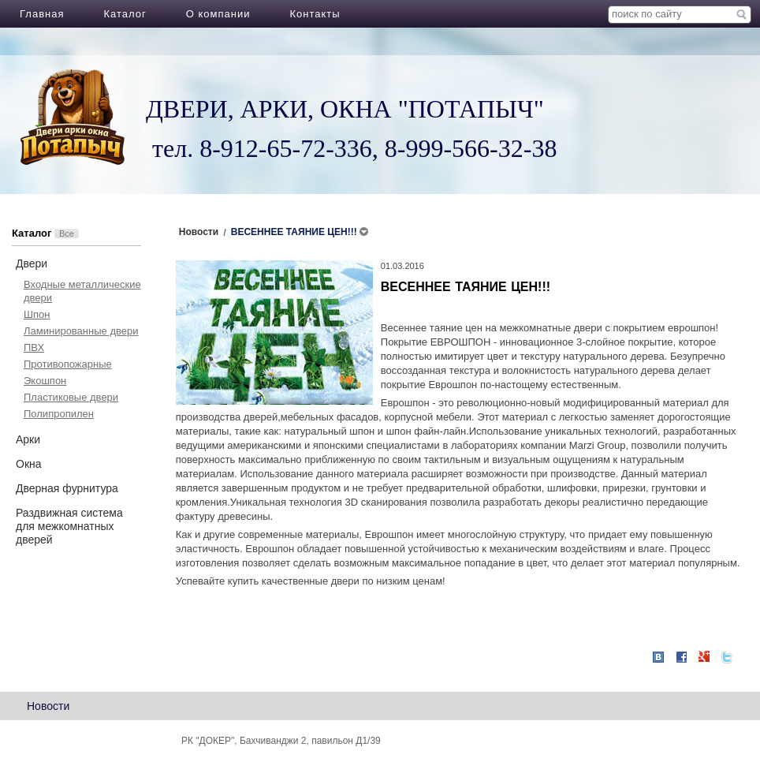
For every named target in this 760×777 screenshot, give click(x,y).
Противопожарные (68, 364)
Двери (31, 263)
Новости (48, 706)
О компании (218, 14)
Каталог (124, 14)
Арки (28, 439)
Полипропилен (59, 414)
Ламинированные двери (81, 331)
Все (66, 233)
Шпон (37, 314)
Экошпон (45, 381)
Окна (29, 464)
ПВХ (34, 347)
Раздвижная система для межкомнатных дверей (69, 526)
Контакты (314, 14)
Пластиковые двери (71, 397)
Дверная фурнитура (67, 488)
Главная (42, 14)
